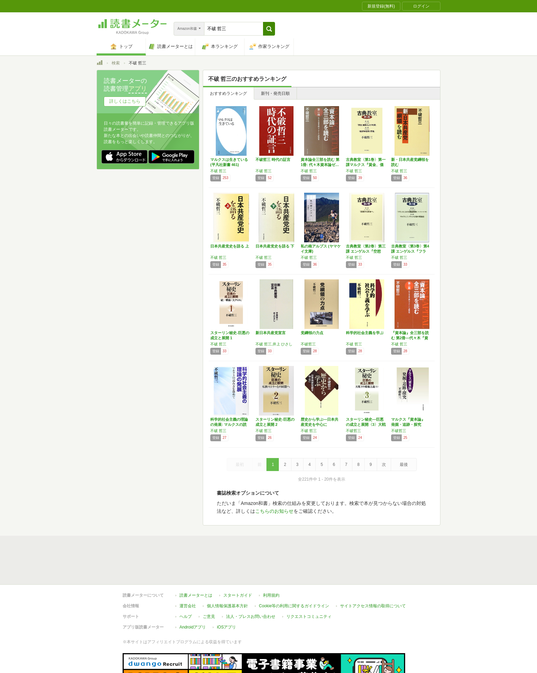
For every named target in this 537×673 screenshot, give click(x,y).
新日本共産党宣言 (270, 333)
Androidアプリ (192, 596)
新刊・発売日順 (275, 93)
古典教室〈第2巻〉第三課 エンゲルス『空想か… (366, 251)
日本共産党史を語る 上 (229, 246)
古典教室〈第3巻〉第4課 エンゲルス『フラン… (410, 251)
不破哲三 (308, 344)
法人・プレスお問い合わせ (250, 585)
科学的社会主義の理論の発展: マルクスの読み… (229, 424)
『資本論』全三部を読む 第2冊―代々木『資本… (410, 338)
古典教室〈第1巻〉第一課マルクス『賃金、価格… (366, 164)
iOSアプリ (226, 596)
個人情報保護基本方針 (227, 574)
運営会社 (187, 574)
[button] (269, 29)
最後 (404, 464)
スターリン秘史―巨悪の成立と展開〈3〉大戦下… (366, 424)
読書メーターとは (195, 564)
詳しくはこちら (124, 101)
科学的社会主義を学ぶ (365, 333)
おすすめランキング (228, 93)
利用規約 (271, 564)
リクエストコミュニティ (309, 585)
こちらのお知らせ (274, 511)
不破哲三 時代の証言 (272, 159)
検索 (116, 63)
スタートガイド (237, 564)
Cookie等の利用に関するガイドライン (294, 574)
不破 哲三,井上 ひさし (273, 344)
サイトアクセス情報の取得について (373, 574)
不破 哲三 (218, 171)
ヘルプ (185, 585)
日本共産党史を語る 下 (274, 246)
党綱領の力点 (312, 333)
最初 (240, 464)
